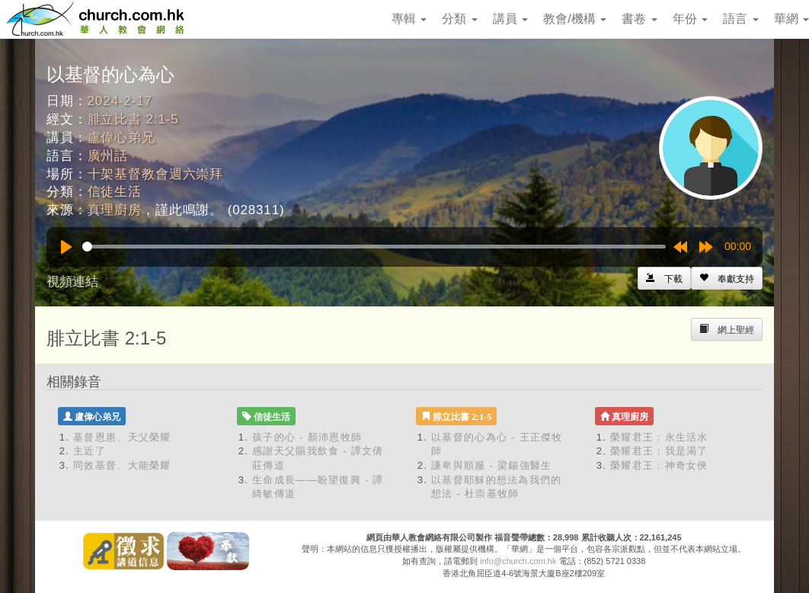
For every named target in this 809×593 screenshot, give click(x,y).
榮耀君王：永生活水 (659, 437)
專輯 (409, 18)
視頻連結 (72, 281)
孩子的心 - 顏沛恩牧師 (307, 437)
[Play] (66, 247)
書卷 (639, 18)
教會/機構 (574, 18)
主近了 (89, 451)
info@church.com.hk (518, 561)
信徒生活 (115, 191)
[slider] (374, 246)
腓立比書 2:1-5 (133, 119)
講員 (510, 18)
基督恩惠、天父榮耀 (122, 437)
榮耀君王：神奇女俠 (659, 465)
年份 (690, 18)
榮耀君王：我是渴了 (659, 451)
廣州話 (108, 156)
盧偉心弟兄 (121, 137)
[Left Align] (727, 278)
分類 (459, 18)
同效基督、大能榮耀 (122, 465)
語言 (740, 18)
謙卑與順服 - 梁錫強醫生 (491, 465)
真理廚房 (115, 210)
